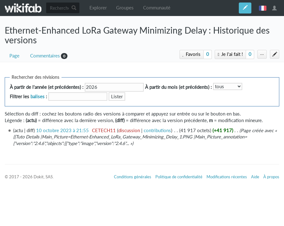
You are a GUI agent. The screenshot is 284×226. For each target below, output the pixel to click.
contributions (157, 130)
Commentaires (45, 55)
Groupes (125, 7)
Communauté (156, 7)
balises (37, 96)
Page (14, 55)
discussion (129, 130)
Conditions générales (132, 176)
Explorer (98, 7)
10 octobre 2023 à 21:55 (62, 130)
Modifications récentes (226, 176)
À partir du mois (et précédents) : (178, 87)
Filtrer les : (28, 96)
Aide (255, 176)
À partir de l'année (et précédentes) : (46, 87)
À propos (271, 176)
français (262, 8)
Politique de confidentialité (178, 176)
